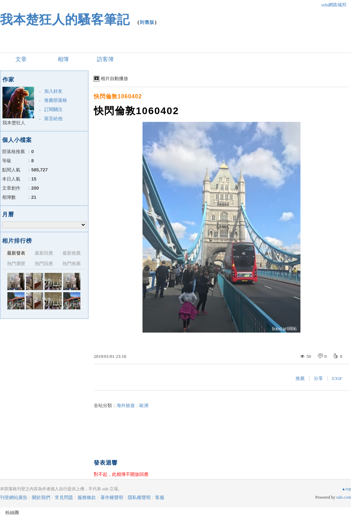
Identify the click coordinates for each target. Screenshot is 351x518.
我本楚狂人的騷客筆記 (65, 19)
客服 (159, 497)
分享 (318, 378)
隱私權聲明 (139, 497)
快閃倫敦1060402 (118, 96)
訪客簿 (105, 59)
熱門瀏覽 (16, 263)
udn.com (343, 497)
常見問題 (64, 497)
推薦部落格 (55, 100)
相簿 (63, 59)
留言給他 (53, 118)
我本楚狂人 (13, 122)
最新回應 (44, 253)
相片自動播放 (114, 78)
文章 (21, 59)
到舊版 (147, 22)
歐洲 (143, 405)
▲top (346, 488)
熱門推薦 (71, 263)
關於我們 (41, 497)
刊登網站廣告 (13, 497)
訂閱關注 (53, 109)
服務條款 (87, 497)
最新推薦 (71, 253)
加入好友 (53, 91)
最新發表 (16, 253)
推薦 (300, 378)
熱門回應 (44, 263)
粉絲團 (12, 512)
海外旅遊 (126, 405)
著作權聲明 (111, 497)
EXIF (337, 378)
